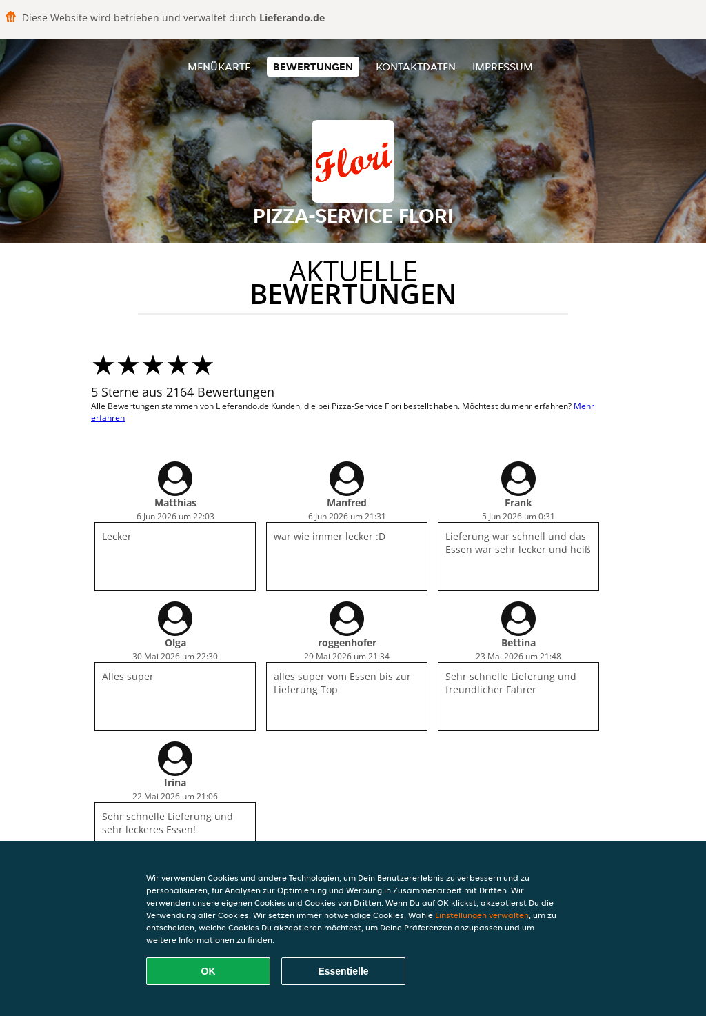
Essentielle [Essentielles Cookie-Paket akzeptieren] (343, 971)
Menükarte (219, 66)
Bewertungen (313, 66)
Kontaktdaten (416, 66)
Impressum (502, 66)
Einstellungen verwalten (482, 915)
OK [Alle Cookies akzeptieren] (208, 971)
